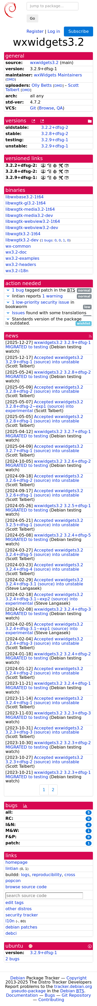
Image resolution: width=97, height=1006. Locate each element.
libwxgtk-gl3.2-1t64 (25, 203)
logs (25, 874)
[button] (8, 290)
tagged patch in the (48, 290)
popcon (13, 880)
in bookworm (48, 304)
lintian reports (48, 296)
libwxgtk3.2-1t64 (22, 233)
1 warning (52, 296)
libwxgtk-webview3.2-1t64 (32, 221)
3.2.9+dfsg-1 (54, 139)
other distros (18, 908)
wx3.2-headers (20, 264)
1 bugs (46, 240)
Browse (46, 108)
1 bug (18, 290)
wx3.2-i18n (16, 270)
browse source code (26, 886)
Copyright (76, 978)
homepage (16, 862)
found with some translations (48, 313)
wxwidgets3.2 (44, 62)
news (11, 336)
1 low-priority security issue (40, 302)
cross (69, 874)
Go (32, 18)
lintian (11, 868)
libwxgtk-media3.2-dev (29, 215)
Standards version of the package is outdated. (48, 321)
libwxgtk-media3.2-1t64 (30, 209)
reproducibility (47, 874)
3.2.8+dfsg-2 (54, 133)
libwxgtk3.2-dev (22, 240)
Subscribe (78, 31)
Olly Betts (42, 85)
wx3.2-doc (16, 252)
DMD (11, 79)
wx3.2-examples (22, 258)
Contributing (51, 999)
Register (35, 31)
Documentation (22, 995)
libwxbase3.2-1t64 (24, 196)
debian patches (21, 927)
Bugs (50, 995)
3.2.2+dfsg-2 (54, 127)
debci (11, 933)
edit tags (14, 902)
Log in (54, 31)
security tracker (21, 915)
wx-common (18, 246)
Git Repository (76, 995)
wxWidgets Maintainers (58, 75)
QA (60, 108)
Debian (17, 978)
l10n (9, 920)
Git (33, 108)
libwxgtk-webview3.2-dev (31, 227)
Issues (18, 312)
